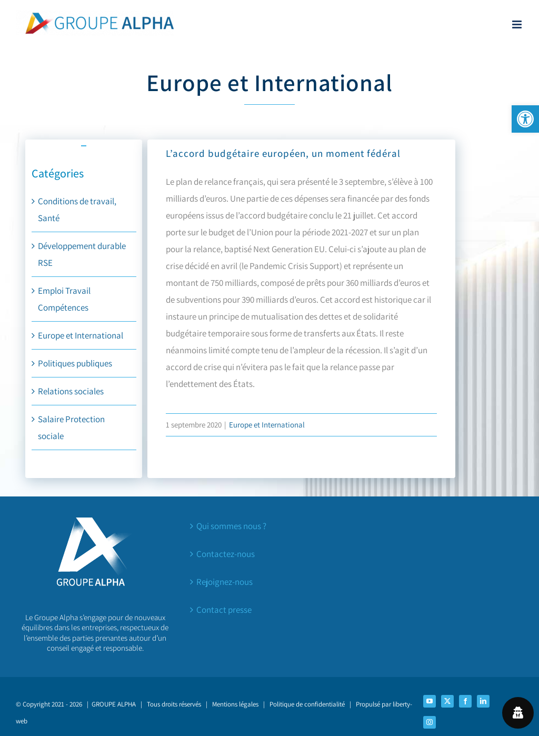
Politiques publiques (75, 363)
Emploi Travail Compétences (64, 299)
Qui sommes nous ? (231, 526)
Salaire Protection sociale (71, 427)
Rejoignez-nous (224, 582)
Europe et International (80, 335)
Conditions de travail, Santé (77, 209)
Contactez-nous (225, 554)
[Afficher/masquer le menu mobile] (517, 24)
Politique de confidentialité (307, 704)
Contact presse (224, 609)
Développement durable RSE (82, 254)
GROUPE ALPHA (114, 704)
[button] (525, 119)
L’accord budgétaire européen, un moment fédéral (283, 153)
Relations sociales (71, 391)
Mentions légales (235, 704)
